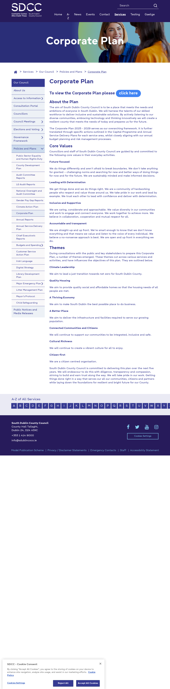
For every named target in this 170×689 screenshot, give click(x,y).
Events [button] (90, 14)
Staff (123, 450)
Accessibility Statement (144, 450)
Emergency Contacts (103, 450)
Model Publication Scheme (27, 450)
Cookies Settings (142, 436)
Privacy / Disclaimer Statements (67, 450)
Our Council (46, 72)
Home (58, 14)
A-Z (68, 16)
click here (128, 93)
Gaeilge (150, 14)
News (77, 14)
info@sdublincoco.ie (24, 440)
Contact (104, 14)
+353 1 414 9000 (23, 435)
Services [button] (120, 14)
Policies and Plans (71, 72)
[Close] (100, 681)
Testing (135, 14)
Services (28, 72)
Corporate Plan (97, 72)
